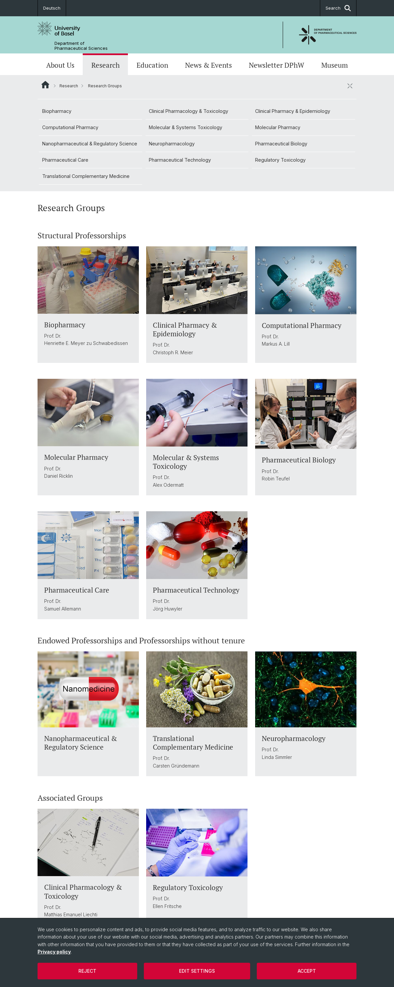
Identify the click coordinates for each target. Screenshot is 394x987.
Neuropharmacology (172, 143)
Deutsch (51, 8)
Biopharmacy (56, 111)
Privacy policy (54, 951)
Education (152, 65)
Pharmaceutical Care (65, 160)
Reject (87, 971)
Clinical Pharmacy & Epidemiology (292, 111)
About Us (60, 65)
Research (105, 65)
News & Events (208, 65)
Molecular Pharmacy (277, 127)
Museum (334, 65)
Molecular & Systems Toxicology (185, 127)
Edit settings (197, 971)
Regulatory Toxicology (280, 160)
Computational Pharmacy (70, 127)
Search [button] (338, 8)
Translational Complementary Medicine (86, 176)
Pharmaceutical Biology (281, 143)
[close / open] (349, 85)
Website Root (45, 84)
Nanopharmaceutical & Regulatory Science (89, 143)
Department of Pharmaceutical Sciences (81, 46)
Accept (307, 971)
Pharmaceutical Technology (180, 160)
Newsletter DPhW (276, 65)
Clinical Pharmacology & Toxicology (188, 111)
